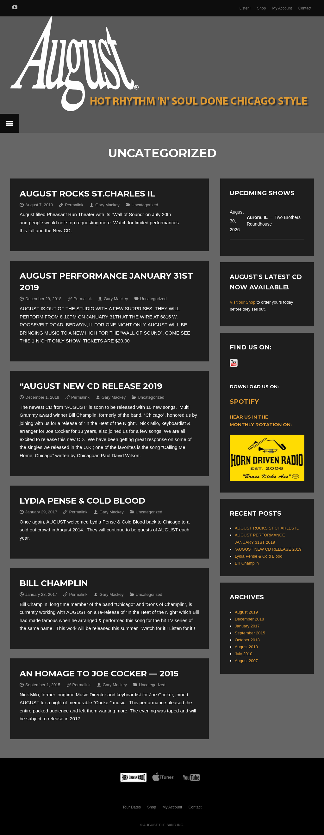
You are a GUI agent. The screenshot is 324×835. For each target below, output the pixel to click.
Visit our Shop (242, 302)
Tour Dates (131, 807)
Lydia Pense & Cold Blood (82, 501)
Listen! (245, 8)
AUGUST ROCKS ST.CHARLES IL (87, 194)
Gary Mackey (107, 205)
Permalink (74, 205)
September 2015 (250, 633)
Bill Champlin (54, 583)
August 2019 (246, 612)
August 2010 (246, 646)
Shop (261, 8)
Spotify (244, 401)
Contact (304, 8)
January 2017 (247, 626)
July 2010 (243, 653)
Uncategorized (145, 205)
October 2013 (247, 640)
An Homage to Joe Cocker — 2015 (99, 674)
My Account (282, 8)
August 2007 (246, 660)
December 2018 (249, 619)
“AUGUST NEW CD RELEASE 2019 (91, 386)
